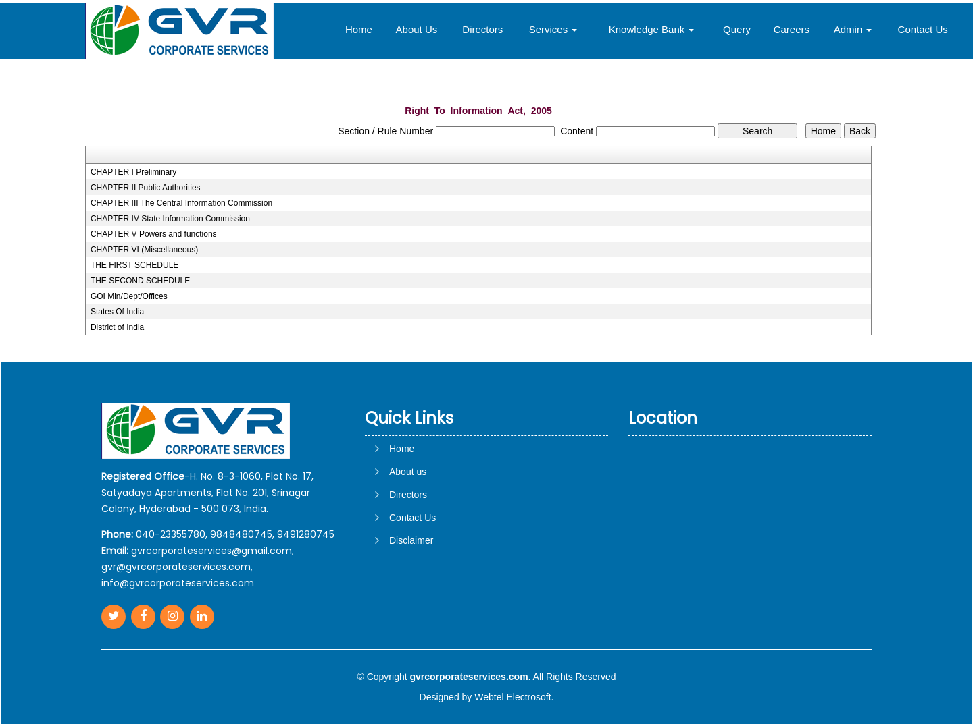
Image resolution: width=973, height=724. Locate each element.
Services (553, 29)
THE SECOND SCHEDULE (140, 280)
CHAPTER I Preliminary (133, 172)
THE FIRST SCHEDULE (134, 265)
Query (737, 29)
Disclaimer (411, 540)
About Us (417, 29)
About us (407, 471)
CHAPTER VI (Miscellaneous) (144, 249)
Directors (482, 29)
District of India (117, 327)
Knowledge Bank (652, 29)
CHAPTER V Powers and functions (154, 234)
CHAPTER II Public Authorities (146, 187)
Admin (853, 29)
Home (358, 29)
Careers (791, 29)
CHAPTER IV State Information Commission (170, 218)
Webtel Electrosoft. (513, 697)
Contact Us (923, 29)
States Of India (117, 311)
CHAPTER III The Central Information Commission (181, 203)
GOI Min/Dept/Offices (129, 296)
